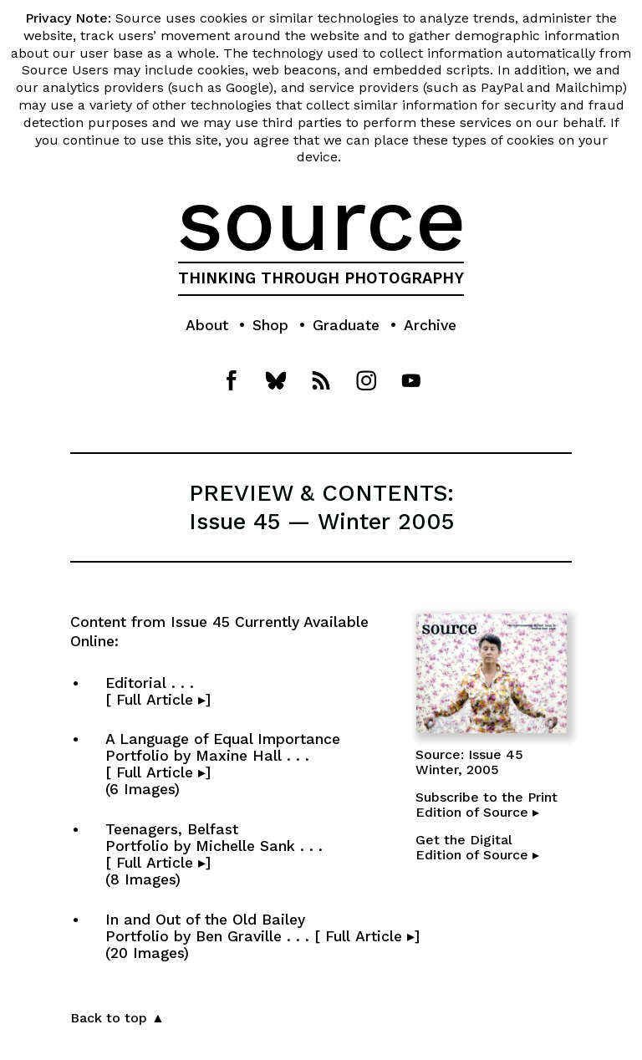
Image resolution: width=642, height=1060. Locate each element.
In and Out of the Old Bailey (262, 936)
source (321, 220)
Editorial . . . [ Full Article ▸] (225, 691)
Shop (270, 325)
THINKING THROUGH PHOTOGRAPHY (321, 278)
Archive (430, 325)
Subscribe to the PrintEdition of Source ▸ (486, 804)
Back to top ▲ (117, 1018)
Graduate (346, 325)
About (207, 325)
